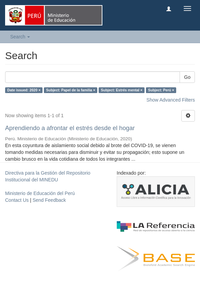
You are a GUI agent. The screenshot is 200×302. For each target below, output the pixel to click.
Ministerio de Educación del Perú (40, 193)
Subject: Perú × (161, 90)
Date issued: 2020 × (23, 90)
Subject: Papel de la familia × (70, 90)
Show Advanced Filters (171, 100)
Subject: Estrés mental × (121, 90)
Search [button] (20, 36)
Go (187, 77)
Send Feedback (49, 200)
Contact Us (17, 200)
